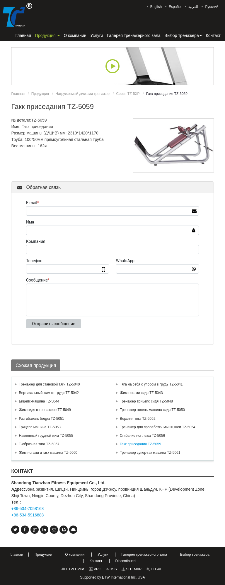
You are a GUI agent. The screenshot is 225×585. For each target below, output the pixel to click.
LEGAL (154, 569)
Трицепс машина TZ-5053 (40, 427)
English (156, 6)
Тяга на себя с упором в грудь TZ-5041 (151, 384)
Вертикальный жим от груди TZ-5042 (49, 393)
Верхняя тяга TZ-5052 (138, 419)
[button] (47, 35)
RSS (111, 569)
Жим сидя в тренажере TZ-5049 (45, 410)
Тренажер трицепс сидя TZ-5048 (146, 401)
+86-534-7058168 (27, 508)
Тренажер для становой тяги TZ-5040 (49, 384)
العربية (193, 6)
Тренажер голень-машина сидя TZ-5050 (152, 410)
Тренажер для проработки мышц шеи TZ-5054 (157, 427)
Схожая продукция (36, 365)
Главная (18, 94)
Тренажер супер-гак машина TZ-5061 (150, 453)
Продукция (40, 94)
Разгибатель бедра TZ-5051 (41, 419)
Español (175, 6)
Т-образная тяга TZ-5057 (39, 444)
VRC (95, 569)
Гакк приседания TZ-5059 (140, 444)
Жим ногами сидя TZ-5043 (141, 393)
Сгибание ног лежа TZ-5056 (142, 436)
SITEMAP (132, 569)
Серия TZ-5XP (128, 94)
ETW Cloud (73, 569)
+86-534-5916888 (27, 515)
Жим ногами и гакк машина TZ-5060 (48, 453)
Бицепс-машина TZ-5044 (39, 401)
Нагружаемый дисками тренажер (82, 94)
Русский (211, 6)
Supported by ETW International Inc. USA (112, 577)
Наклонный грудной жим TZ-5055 (46, 436)
